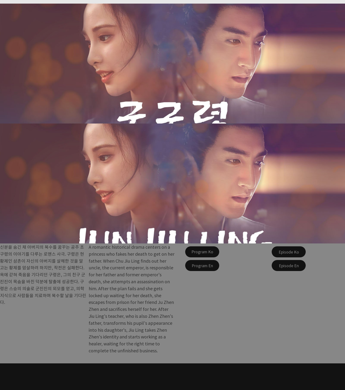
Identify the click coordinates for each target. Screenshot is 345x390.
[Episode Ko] (289, 251)
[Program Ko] (202, 251)
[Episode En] (289, 265)
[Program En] (202, 265)
